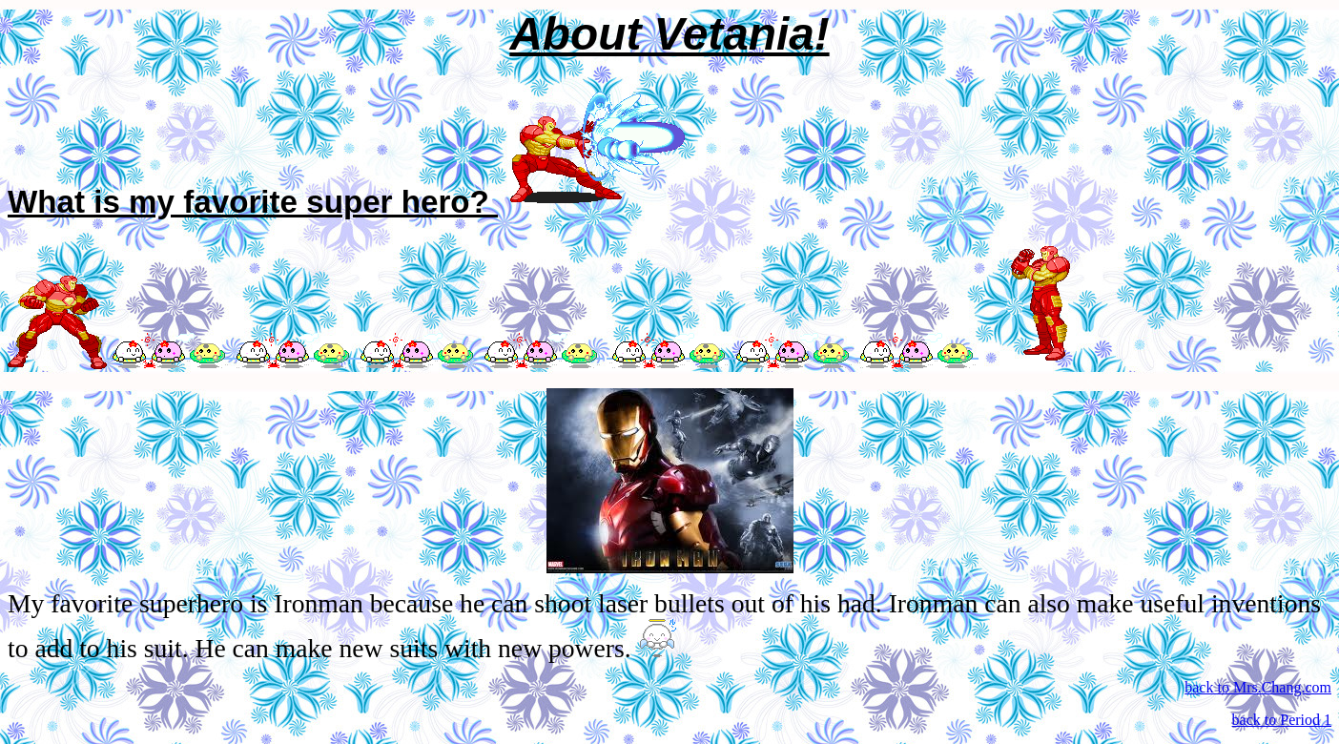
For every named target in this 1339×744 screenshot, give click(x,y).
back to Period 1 (1281, 720)
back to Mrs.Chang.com (1257, 687)
